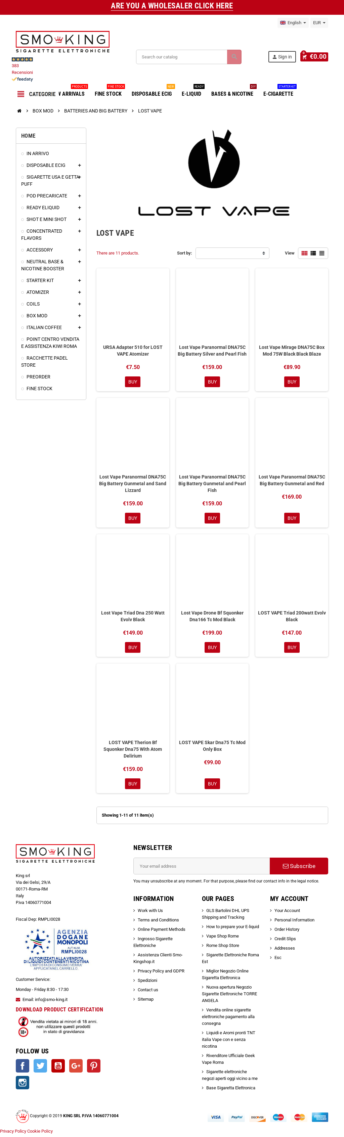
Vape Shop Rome (222, 938)
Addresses (284, 950)
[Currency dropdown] (319, 23)
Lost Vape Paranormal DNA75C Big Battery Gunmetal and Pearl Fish (212, 483)
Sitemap (146, 1001)
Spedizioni (147, 983)
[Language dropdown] (293, 23)
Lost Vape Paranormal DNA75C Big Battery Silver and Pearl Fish (212, 351)
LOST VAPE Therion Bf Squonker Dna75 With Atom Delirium (132, 751)
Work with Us (150, 913)
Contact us (148, 992)
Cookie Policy (40, 1133)
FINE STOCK (110, 91)
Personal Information (294, 922)
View (290, 253)
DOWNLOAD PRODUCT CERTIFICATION (59, 1012)
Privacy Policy (13, 1133)
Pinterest (93, 1068)
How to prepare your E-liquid (232, 929)
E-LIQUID (193, 91)
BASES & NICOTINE (234, 91)
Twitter (40, 1068)
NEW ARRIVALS (69, 91)
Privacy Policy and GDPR (161, 973)
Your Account (287, 913)
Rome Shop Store (222, 948)
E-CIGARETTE (280, 91)
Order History (286, 932)
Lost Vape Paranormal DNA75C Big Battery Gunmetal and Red (292, 480)
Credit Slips (285, 941)
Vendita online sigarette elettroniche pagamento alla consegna (228, 1019)
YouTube (58, 1068)
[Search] (189, 57)
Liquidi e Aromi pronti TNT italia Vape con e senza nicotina (228, 1042)
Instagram (22, 1085)
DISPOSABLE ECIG (153, 91)
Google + (76, 1068)
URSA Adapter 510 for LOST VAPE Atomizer (133, 351)
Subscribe (299, 868)
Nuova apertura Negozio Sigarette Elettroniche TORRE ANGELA (229, 996)
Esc (278, 960)
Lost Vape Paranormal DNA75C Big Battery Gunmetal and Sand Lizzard (132, 483)
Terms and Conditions (158, 922)
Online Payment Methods (161, 932)
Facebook (22, 1068)
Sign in (284, 57)
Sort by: (184, 253)
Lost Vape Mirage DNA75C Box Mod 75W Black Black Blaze (292, 351)
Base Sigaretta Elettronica (230, 1090)
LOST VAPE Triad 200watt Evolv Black (292, 617)
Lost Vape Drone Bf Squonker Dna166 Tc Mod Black (212, 617)
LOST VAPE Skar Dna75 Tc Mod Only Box (212, 748)
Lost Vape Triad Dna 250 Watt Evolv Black (133, 617)
